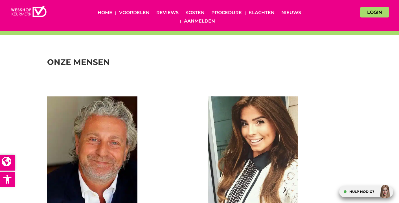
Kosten (195, 13)
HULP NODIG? (361, 191)
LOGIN (374, 12)
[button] (7, 179)
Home (105, 13)
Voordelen (134, 13)
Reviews (167, 13)
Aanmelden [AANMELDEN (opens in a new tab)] (199, 21)
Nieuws (291, 13)
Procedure (226, 13)
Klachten (262, 13)
